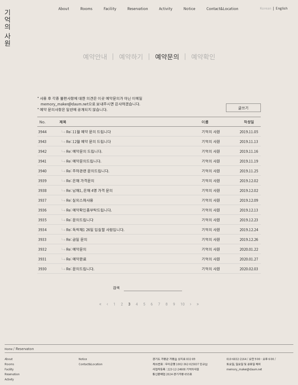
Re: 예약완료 (74, 258)
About (63, 8)
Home (8, 349)
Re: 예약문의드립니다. (81, 160)
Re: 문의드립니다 (77, 219)
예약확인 (203, 56)
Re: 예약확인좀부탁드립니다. (87, 209)
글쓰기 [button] (243, 108)
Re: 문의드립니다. (78, 268)
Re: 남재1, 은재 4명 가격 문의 (87, 190)
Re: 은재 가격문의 (78, 180)
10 (182, 304)
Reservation (137, 8)
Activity (165, 8)
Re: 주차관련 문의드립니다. (85, 170)
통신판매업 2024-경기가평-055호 (172, 374)
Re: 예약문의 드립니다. (82, 151)
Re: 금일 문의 (74, 239)
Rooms (86, 8)
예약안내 (95, 56)
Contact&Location (222, 8)
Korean (265, 8)
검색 (116, 287)
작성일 (249, 122)
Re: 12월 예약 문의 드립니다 (86, 141)
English (282, 8)
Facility (110, 8)
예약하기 (131, 56)
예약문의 (167, 56)
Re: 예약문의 (74, 249)
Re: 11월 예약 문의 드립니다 (86, 131)
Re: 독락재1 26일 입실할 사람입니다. (93, 229)
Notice (189, 8)
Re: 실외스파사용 (77, 200)
